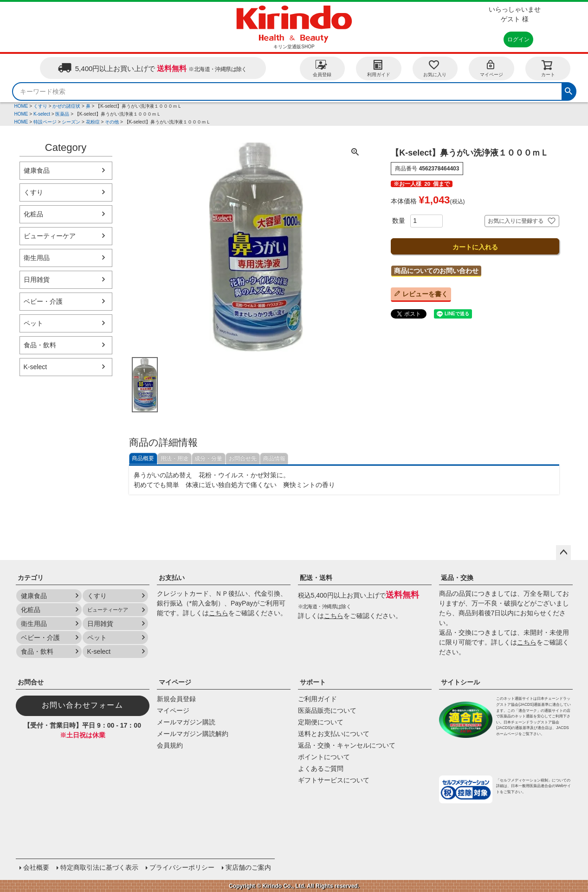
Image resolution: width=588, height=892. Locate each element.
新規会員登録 (176, 699)
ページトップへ (563, 552)
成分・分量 (208, 458)
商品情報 (274, 458)
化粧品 (33, 214)
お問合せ (31, 682)
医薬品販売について (327, 710)
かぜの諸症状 (66, 106)
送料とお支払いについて (333, 733)
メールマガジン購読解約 (192, 733)
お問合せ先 (243, 458)
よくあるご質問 (320, 768)
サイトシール (460, 682)
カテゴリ (31, 577)
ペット (33, 323)
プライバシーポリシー (181, 867)
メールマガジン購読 (186, 722)
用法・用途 (174, 458)
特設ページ (45, 121)
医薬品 (62, 114)
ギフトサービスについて (333, 780)
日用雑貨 (37, 279)
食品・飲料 (40, 345)
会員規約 (170, 745)
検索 (568, 90)
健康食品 (37, 170)
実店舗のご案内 (248, 867)
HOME (21, 106)
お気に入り (434, 68)
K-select (41, 114)
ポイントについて (324, 757)
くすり (40, 106)
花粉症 (93, 121)
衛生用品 (37, 257)
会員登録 (322, 68)
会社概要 (36, 867)
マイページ (491, 68)
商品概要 (143, 458)
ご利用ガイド (317, 699)
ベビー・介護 (43, 301)
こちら (218, 613)
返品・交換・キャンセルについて (346, 745)
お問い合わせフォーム (82, 705)
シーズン (71, 121)
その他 (112, 121)
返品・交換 (457, 577)
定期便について (320, 722)
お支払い (172, 577)
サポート (313, 682)
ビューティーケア (50, 236)
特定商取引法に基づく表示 (99, 867)
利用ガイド (378, 68)
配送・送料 (316, 577)
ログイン (518, 39)
